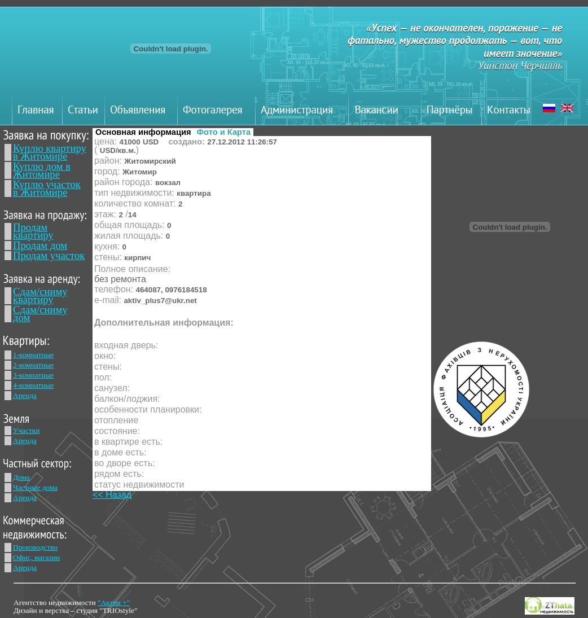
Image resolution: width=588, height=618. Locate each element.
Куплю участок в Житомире (47, 188)
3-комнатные (33, 375)
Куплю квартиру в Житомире (49, 152)
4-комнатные (33, 385)
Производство (35, 547)
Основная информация (143, 132)
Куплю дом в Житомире (42, 170)
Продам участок (49, 255)
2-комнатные (33, 365)
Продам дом (40, 245)
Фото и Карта (224, 132)
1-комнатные (33, 354)
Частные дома (35, 487)
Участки (26, 430)
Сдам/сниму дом (40, 313)
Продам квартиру (33, 231)
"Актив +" (114, 602)
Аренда (25, 395)
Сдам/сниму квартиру (40, 295)
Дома (21, 477)
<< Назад (112, 494)
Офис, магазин (36, 557)
